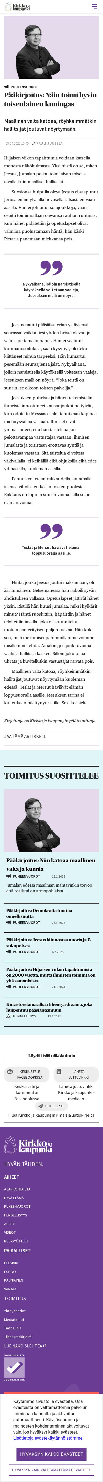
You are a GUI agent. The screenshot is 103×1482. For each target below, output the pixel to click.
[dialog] (51, 1438)
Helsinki (11, 1262)
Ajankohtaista (17, 1189)
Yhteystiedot (15, 1310)
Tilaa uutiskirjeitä (18, 1336)
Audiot (10, 1223)
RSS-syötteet (16, 1241)
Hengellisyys (15, 1215)
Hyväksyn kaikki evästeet (51, 1454)
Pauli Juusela (50, 143)
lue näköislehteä (23, 1346)
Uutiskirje (54, 1106)
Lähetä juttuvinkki (78, 1074)
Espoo (10, 1271)
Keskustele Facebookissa (30, 1074)
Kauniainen (13, 1280)
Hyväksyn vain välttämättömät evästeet (51, 1470)
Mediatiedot (14, 1319)
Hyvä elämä (14, 1197)
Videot (10, 1232)
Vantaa (10, 1288)
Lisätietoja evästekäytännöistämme (47, 1438)
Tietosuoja (12, 1328)
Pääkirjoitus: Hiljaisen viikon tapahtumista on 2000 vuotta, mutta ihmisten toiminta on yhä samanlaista (51, 975)
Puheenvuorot (17, 1206)
